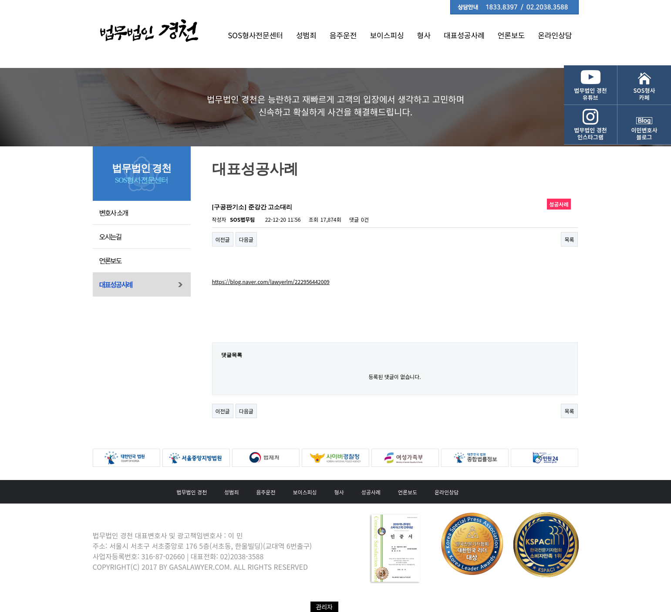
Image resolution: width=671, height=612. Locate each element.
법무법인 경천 (192, 492)
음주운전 (343, 35)
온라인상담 (555, 35)
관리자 (324, 606)
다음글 (246, 239)
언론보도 (511, 35)
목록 (569, 239)
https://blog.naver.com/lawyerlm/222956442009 (271, 281)
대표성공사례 (464, 35)
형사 (424, 35)
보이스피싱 (387, 35)
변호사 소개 (113, 212)
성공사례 (371, 492)
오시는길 (110, 236)
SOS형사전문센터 (255, 35)
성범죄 (306, 35)
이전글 (223, 239)
